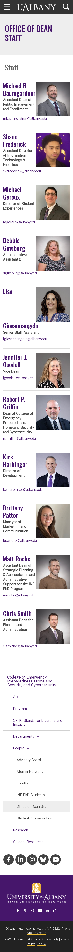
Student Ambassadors (34, 818)
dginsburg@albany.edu (21, 273)
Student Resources (28, 842)
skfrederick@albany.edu (22, 171)
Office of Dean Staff (33, 806)
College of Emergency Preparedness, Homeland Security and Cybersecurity (31, 681)
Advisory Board (29, 760)
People (18, 748)
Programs (21, 709)
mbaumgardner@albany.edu (25, 118)
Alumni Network (30, 771)
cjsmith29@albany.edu (21, 646)
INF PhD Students (31, 795)
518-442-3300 (36, 933)
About (18, 697)
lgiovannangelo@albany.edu (25, 339)
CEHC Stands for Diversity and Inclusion (37, 722)
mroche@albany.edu (19, 595)
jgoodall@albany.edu (19, 378)
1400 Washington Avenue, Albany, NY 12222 (31, 928)
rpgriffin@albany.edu (19, 438)
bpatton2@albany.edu (20, 540)
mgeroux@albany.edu (20, 222)
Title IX (41, 944)
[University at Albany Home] (36, 6)
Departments (23, 736)
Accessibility (50, 939)
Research (20, 830)
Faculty (22, 783)
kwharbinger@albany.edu (23, 489)
